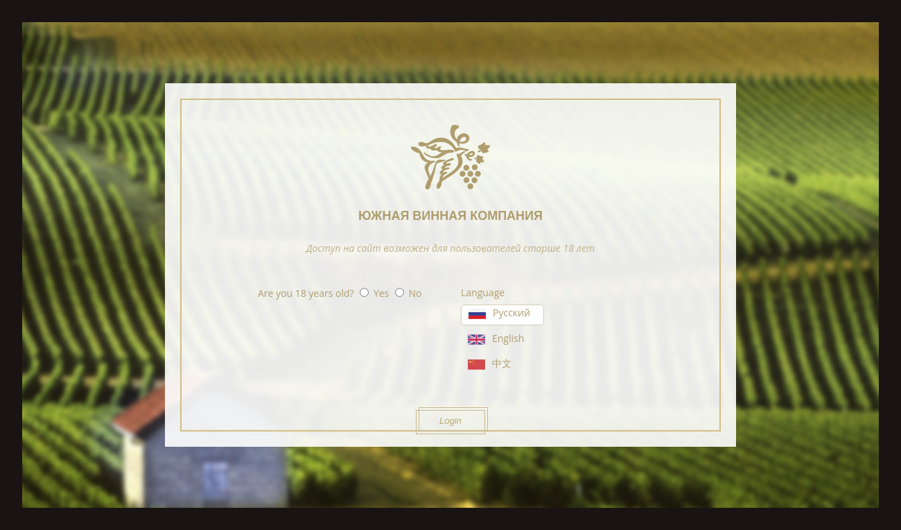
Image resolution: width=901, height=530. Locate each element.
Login (450, 421)
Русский (511, 312)
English (508, 338)
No (415, 293)
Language (483, 292)
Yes (381, 293)
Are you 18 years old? (306, 293)
